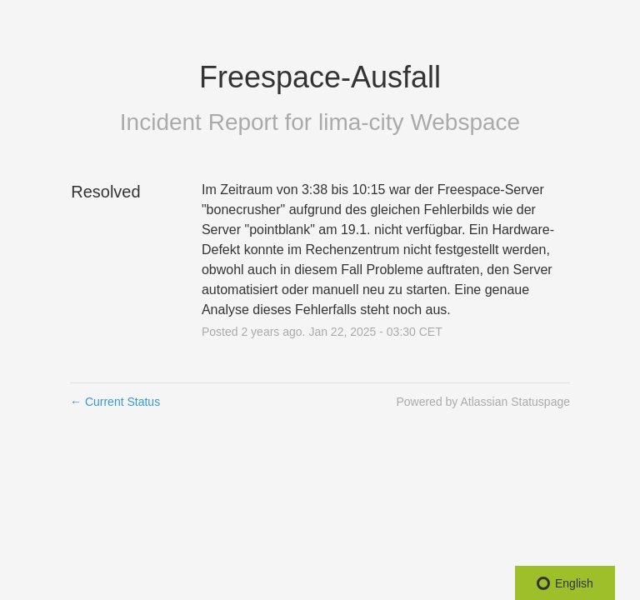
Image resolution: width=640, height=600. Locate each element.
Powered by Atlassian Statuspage (483, 401)
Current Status (115, 401)
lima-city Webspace (419, 122)
